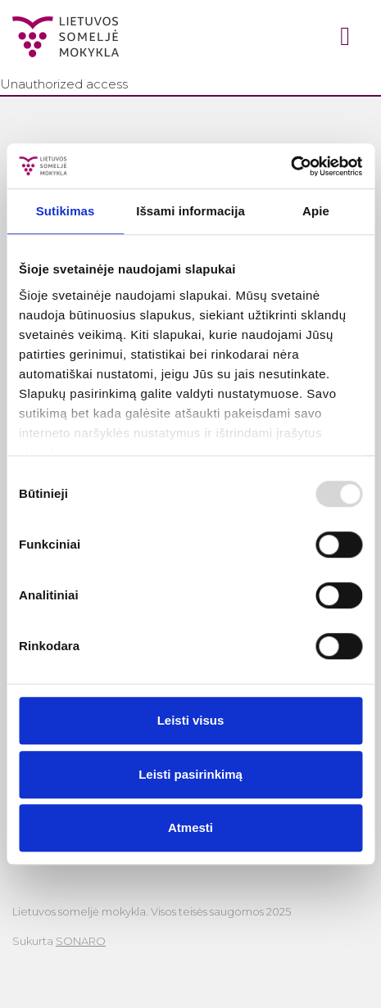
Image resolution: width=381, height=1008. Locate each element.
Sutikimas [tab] (65, 211)
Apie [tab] (315, 211)
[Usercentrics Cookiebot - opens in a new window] (290, 166)
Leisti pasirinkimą (190, 774)
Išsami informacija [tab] (190, 211)
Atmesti (190, 827)
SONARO (81, 940)
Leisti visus (191, 720)
